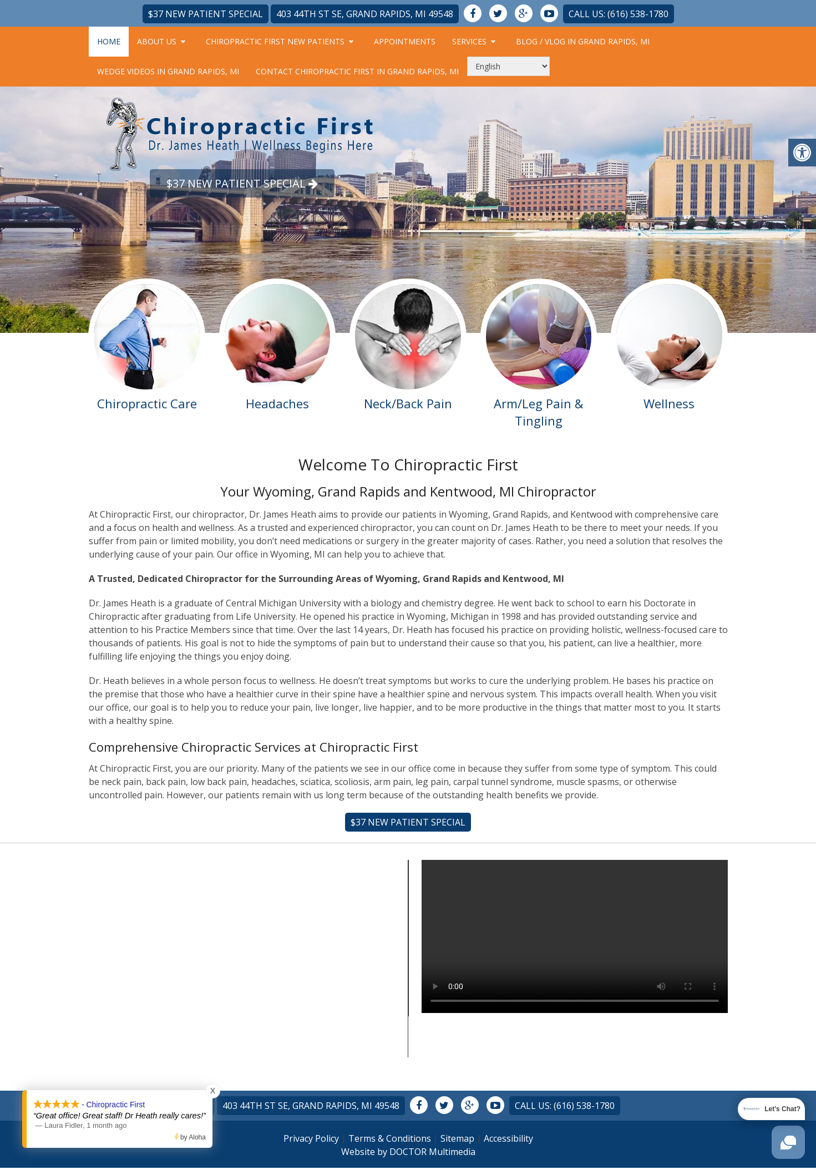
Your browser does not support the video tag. (575, 936)
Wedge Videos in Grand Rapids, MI (168, 71)
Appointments (404, 41)
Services (469, 41)
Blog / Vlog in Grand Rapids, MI (583, 41)
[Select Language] (508, 66)
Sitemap (457, 1138)
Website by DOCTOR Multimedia (408, 1152)
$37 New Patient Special (205, 14)
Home (108, 41)
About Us (156, 41)
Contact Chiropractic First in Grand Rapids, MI (357, 71)
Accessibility (508, 1138)
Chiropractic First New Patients (275, 41)
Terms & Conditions (389, 1138)
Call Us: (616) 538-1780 (618, 14)
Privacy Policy (311, 1138)
